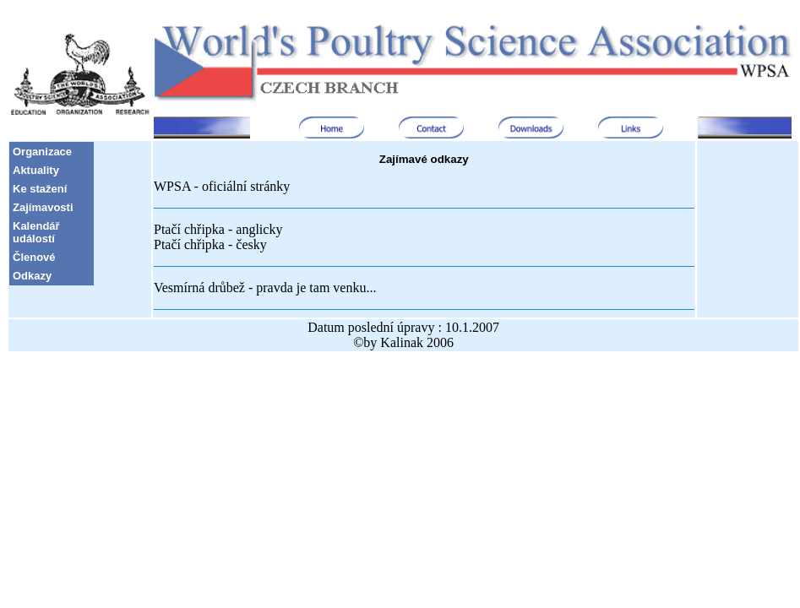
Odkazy (32, 275)
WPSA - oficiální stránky (222, 186)
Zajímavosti (43, 207)
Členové (34, 257)
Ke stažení (40, 188)
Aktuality (36, 170)
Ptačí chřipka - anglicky (218, 229)
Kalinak (401, 342)
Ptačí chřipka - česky (210, 244)
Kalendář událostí (36, 232)
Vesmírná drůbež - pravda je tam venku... (265, 287)
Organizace (42, 151)
